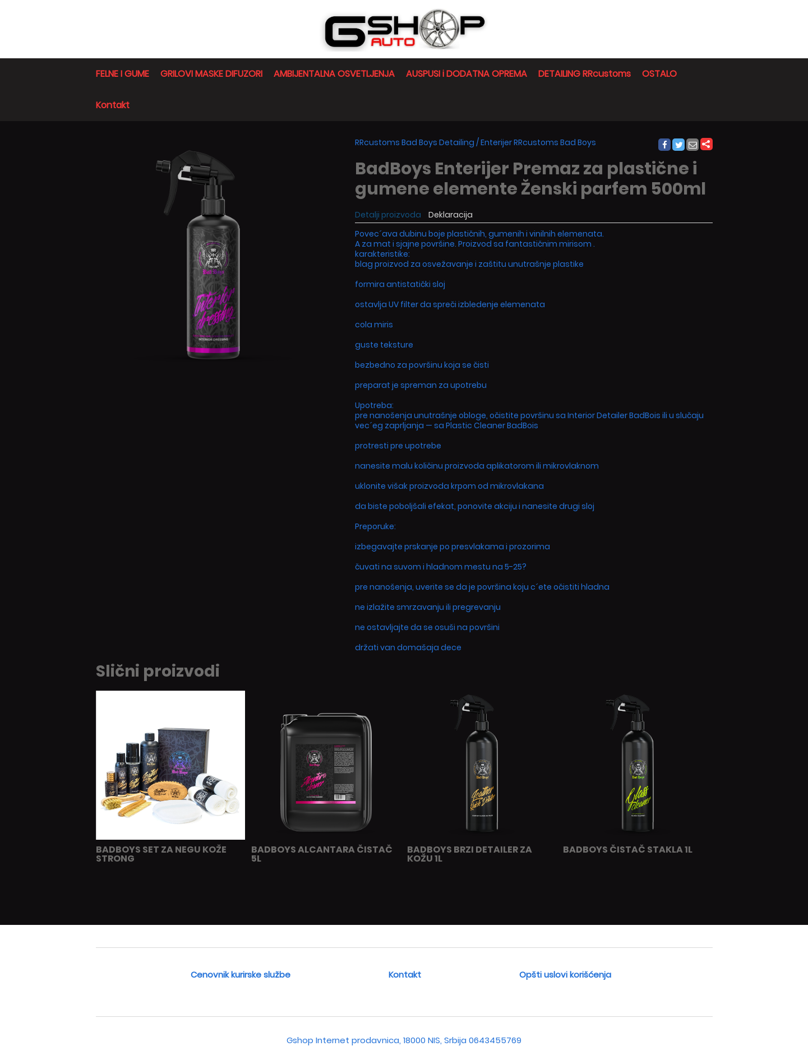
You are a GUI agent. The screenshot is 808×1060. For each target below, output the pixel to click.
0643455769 (495, 1040)
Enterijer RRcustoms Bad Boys (538, 142)
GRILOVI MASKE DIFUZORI (211, 73)
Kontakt (113, 105)
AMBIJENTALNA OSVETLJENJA (334, 73)
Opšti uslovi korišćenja (565, 974)
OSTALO (659, 73)
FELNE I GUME (122, 73)
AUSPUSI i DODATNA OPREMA (466, 73)
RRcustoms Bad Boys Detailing (414, 142)
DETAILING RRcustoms (584, 73)
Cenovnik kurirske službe (240, 974)
